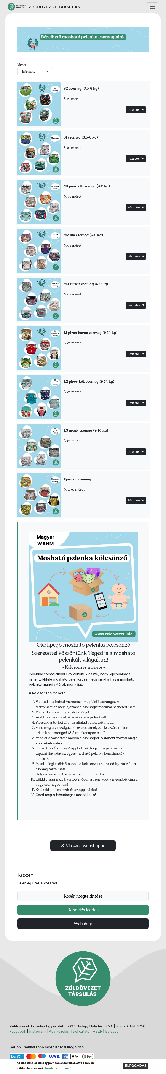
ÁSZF (97, 1031)
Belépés (111, 1031)
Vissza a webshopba (82, 845)
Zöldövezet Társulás (54, 7)
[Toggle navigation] (152, 6)
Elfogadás (136, 1067)
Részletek (136, 110)
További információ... (59, 1069)
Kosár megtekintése (83, 896)
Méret (21, 64)
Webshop (83, 923)
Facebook (18, 1031)
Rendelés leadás (83, 910)
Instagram (37, 1031)
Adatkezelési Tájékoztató (69, 1031)
